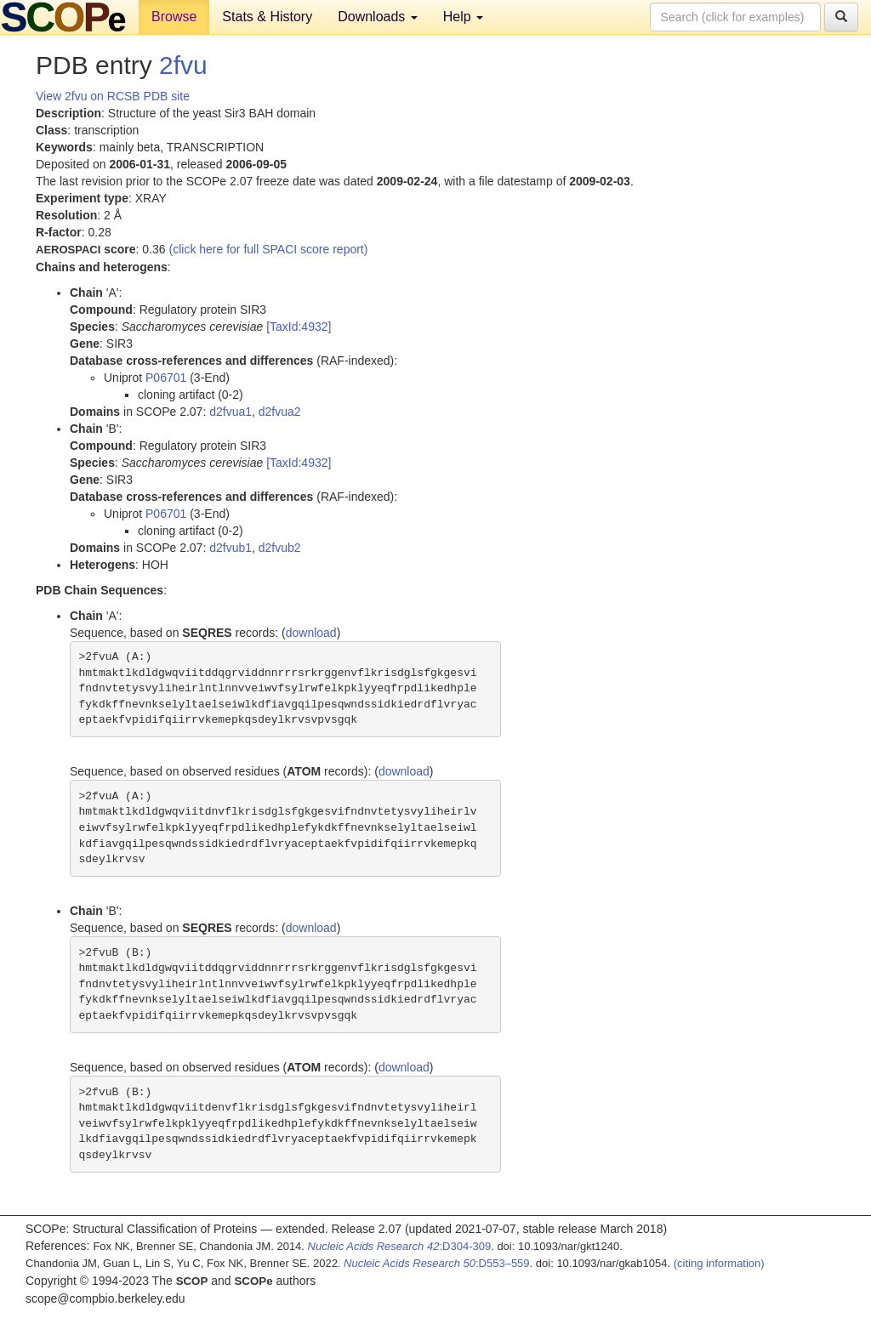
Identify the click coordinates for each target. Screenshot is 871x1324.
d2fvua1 (230, 411)
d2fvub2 (280, 547)
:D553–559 (437, 1263)
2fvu (183, 65)
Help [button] (463, 16)
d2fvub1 (230, 547)
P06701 (165, 377)
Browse (173, 16)
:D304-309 (400, 1246)
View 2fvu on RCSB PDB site (113, 96)
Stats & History (267, 16)
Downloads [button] (378, 16)
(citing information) (719, 1263)
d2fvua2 (280, 411)
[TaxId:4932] (298, 326)
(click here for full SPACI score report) (268, 249)
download (311, 632)
